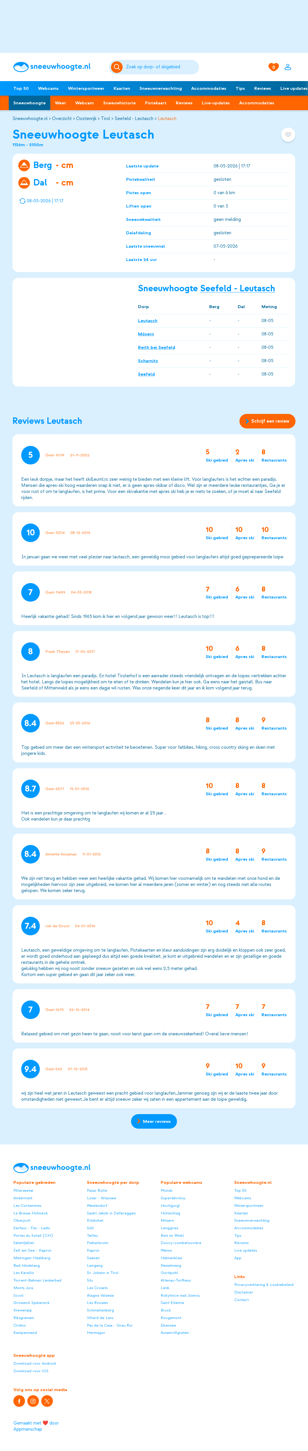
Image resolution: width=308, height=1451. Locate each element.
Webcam (84, 103)
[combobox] (161, 67)
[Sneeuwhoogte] (58, 67)
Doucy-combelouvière (181, 1242)
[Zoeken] (161, 67)
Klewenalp (22, 1310)
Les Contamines (27, 1205)
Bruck (166, 1310)
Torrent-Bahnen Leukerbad (37, 1280)
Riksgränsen (23, 1317)
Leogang (95, 1265)
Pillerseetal (23, 1190)
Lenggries (169, 1227)
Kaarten (122, 88)
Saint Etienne (172, 1302)
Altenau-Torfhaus (176, 1280)
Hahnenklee (171, 1257)
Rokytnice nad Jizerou (180, 1295)
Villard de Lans (100, 1317)
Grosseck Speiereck (31, 1302)
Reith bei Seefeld (156, 347)
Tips (240, 88)
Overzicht (62, 118)
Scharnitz (148, 361)
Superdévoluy (173, 1198)
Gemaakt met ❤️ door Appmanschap (36, 1426)
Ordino (19, 1325)
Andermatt (22, 1198)
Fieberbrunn (97, 1242)
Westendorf (97, 1205)
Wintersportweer (86, 88)
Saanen (93, 1257)
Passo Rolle (97, 1190)
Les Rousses (97, 1302)
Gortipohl (169, 1272)
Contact (241, 1299)
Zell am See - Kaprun (32, 1250)
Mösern (146, 334)
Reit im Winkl (172, 1235)
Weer (60, 103)
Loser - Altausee (101, 1198)
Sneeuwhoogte (29, 103)
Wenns (166, 1250)
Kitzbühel (95, 1220)
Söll (90, 1227)
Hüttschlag (170, 1213)
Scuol (18, 1295)
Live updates (245, 1250)
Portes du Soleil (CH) (33, 1235)
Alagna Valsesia (100, 1295)
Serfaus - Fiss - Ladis (31, 1227)
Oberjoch (22, 1220)
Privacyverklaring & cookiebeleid (263, 1284)
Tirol (105, 118)
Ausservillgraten (175, 1332)
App (237, 1257)
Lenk (165, 1287)
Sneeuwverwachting (160, 88)
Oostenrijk (86, 118)
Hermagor (96, 1332)
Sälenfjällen (23, 1242)
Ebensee (168, 1325)
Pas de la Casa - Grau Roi (109, 1325)
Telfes (92, 1235)
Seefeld (146, 374)
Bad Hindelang (26, 1265)
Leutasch (167, 118)
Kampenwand (25, 1332)
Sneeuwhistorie (119, 103)
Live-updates (216, 103)
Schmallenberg (100, 1310)
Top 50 (21, 88)
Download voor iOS (31, 1370)
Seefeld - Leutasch (133, 118)
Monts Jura (23, 1287)
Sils (90, 1280)
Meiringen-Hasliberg (31, 1257)
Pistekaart (155, 103)
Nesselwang (171, 1265)
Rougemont (171, 1317)
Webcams (48, 88)
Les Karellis (23, 1272)
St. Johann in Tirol (103, 1272)
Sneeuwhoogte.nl (30, 118)
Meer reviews (154, 1121)
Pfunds (166, 1190)
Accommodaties (208, 88)
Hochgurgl (170, 1205)
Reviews (262, 88)
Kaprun (93, 1250)
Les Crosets (97, 1287)
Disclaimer (243, 1292)
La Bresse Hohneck (30, 1213)
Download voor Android (34, 1363)
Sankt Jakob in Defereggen (111, 1213)
